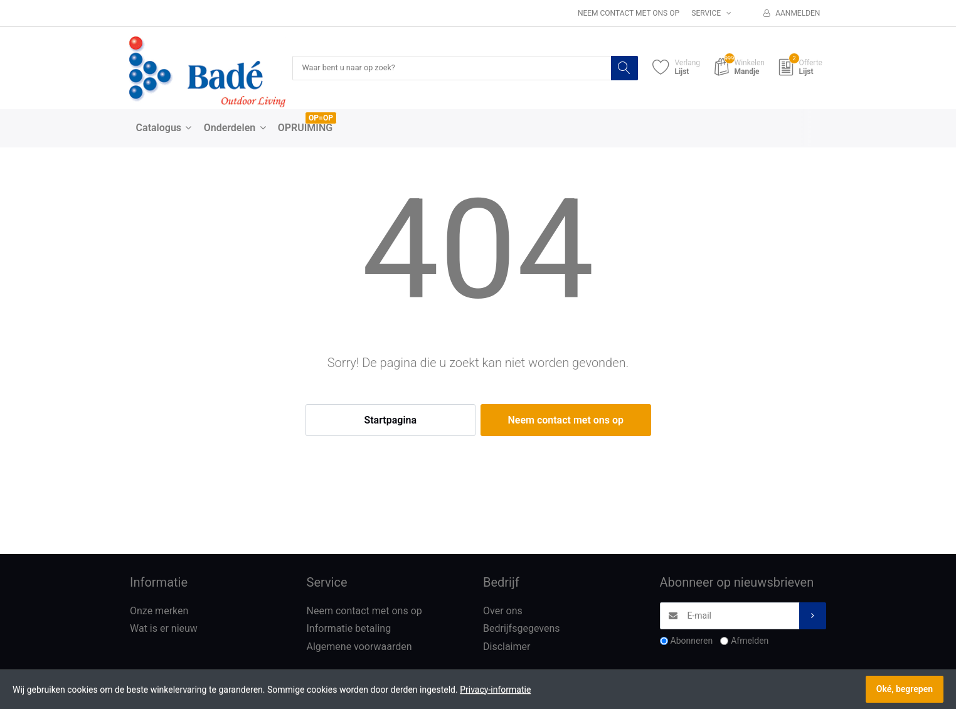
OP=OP (321, 118)
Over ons (503, 611)
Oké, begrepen (904, 689)
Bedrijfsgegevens (521, 630)
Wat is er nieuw (164, 630)
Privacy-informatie (495, 690)
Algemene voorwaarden (359, 647)
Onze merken (159, 611)
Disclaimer (506, 647)
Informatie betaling (349, 630)
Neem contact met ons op (628, 13)
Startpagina (390, 421)
